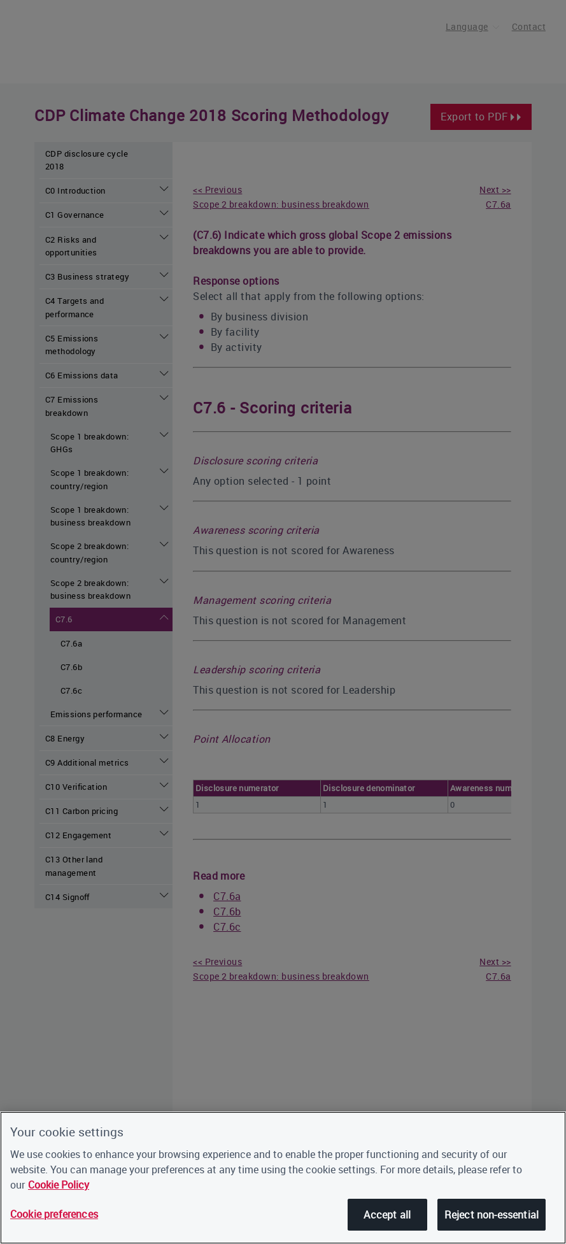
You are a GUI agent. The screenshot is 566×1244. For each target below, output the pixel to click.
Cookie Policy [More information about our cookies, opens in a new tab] (58, 1185)
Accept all (387, 1215)
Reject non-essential (491, 1215)
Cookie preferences (54, 1214)
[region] (283, 1178)
